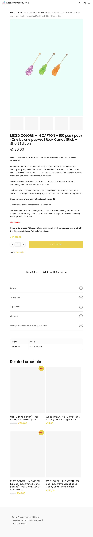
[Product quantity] (18, 244)
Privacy (21, 517)
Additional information (55, 272)
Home (12, 12)
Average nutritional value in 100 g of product (46, 325)
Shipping (35, 517)
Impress (28, 517)
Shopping (16, 520)
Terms (14, 517)
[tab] (32, 272)
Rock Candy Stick (35, 520)
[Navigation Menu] (89, 3)
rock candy (19, 252)
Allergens (46, 316)
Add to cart (56, 244)
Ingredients (46, 307)
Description (32, 272)
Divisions (46, 288)
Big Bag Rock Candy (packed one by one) (34, 12)
